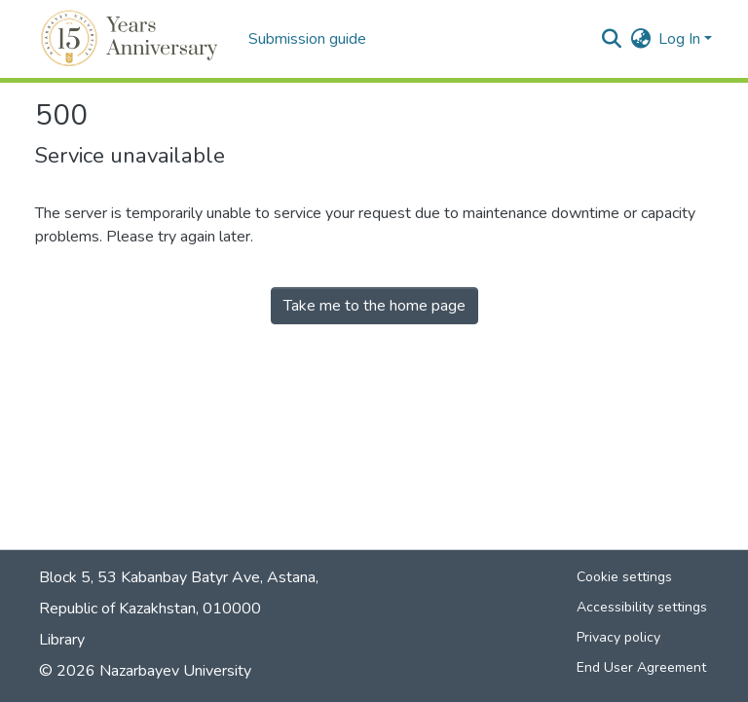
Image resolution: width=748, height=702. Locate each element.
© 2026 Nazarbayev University (145, 671)
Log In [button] (681, 39)
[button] (132, 39)
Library (62, 639)
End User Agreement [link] (641, 667)
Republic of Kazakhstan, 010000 (150, 608)
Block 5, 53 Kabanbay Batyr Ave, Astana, (178, 577)
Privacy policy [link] (618, 637)
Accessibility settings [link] (642, 607)
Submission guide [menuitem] (307, 39)
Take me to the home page (374, 305)
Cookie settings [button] (624, 577)
